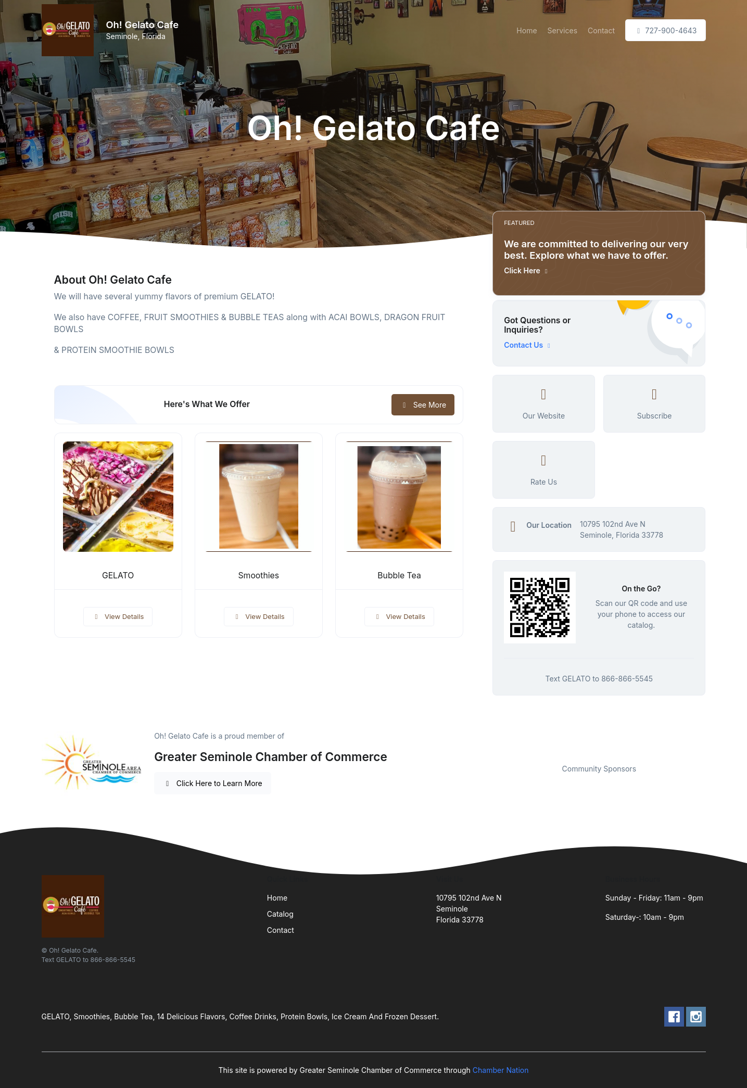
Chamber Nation (501, 1070)
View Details (118, 616)
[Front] (70, 30)
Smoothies (259, 575)
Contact (601, 30)
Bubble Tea (399, 575)
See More (423, 404)
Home (526, 30)
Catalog (280, 913)
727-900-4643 (665, 30)
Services (562, 30)
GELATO (118, 575)
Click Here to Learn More (212, 783)
